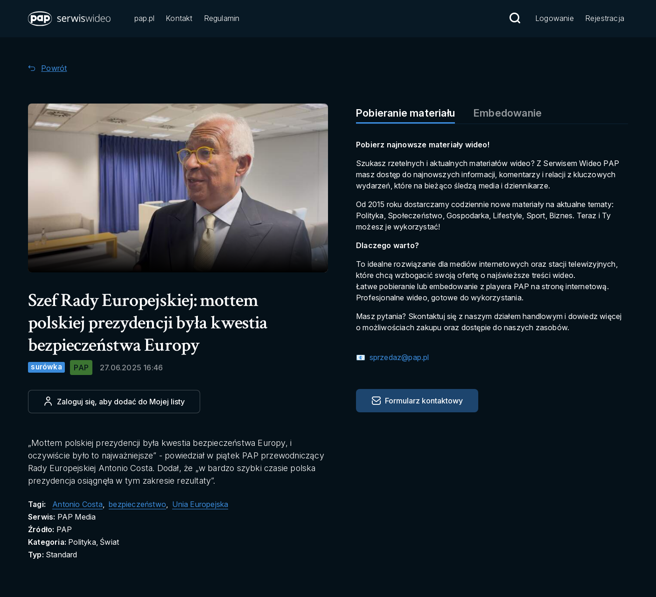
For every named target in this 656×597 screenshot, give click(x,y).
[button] (70, 18)
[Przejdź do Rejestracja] (604, 19)
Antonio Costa (77, 504)
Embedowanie (508, 113)
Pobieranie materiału (405, 113)
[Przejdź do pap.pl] (144, 19)
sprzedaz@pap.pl (398, 357)
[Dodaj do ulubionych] (114, 401)
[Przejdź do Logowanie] (554, 19)
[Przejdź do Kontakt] (179, 19)
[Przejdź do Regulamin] (222, 19)
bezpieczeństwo (137, 504)
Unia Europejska (200, 504)
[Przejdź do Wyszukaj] (515, 18)
